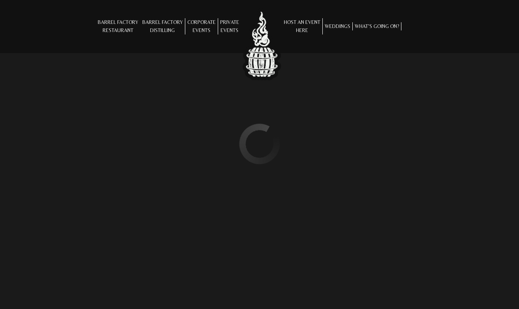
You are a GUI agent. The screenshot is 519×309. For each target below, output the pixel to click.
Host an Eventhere (302, 26)
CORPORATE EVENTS (201, 26)
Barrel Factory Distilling (162, 26)
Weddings (337, 26)
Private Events (229, 26)
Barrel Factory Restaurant (118, 26)
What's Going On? (377, 26)
